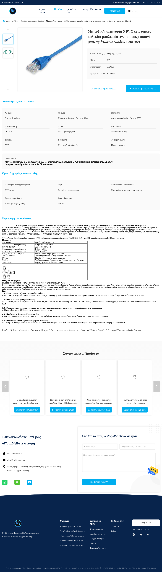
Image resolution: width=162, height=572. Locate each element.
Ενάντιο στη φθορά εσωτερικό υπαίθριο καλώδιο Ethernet (115, 330)
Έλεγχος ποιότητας (97, 539)
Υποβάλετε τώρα (99, 481)
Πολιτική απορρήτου (13, 568)
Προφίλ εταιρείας (96, 529)
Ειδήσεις (114, 531)
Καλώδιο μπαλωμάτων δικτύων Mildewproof (30, 330)
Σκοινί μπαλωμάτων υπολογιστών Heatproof (70, 330)
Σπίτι (7, 21)
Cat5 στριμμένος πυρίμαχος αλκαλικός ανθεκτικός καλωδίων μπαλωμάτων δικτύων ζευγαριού (99, 403)
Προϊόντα (58, 9)
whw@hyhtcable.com (16, 460)
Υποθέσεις (115, 526)
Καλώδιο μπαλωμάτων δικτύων (32, 21)
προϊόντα (15, 21)
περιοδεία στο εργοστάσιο (97, 534)
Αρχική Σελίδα (41, 11)
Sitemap (93, 543)
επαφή (85, 9)
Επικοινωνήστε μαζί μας (106, 88)
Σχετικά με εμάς (71, 11)
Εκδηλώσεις (96, 9)
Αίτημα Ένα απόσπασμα (114, 11)
